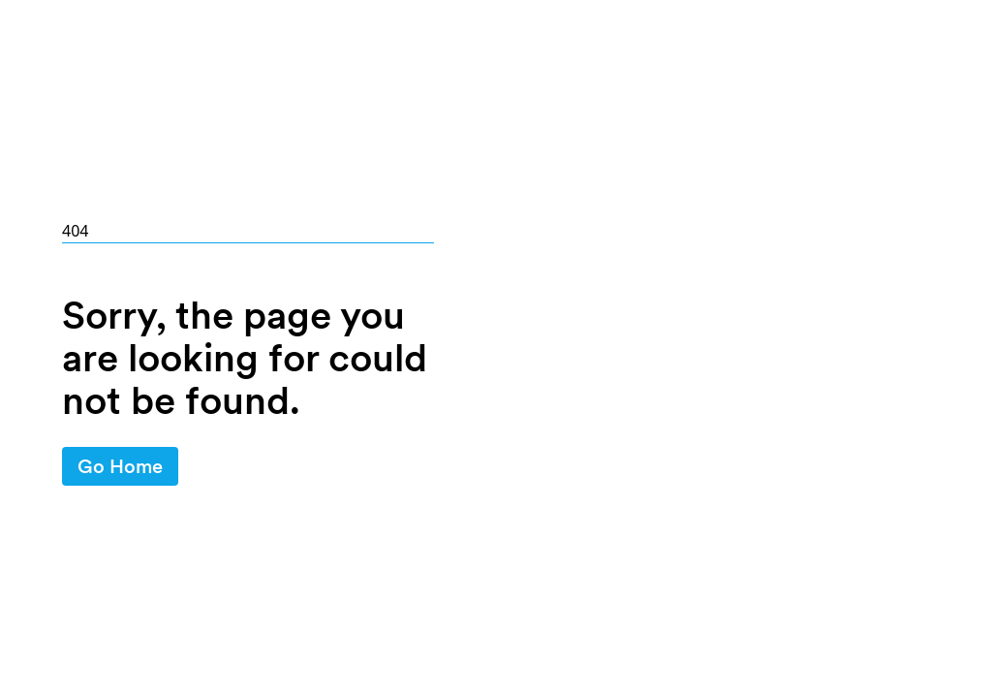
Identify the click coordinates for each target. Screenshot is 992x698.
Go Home (120, 466)
